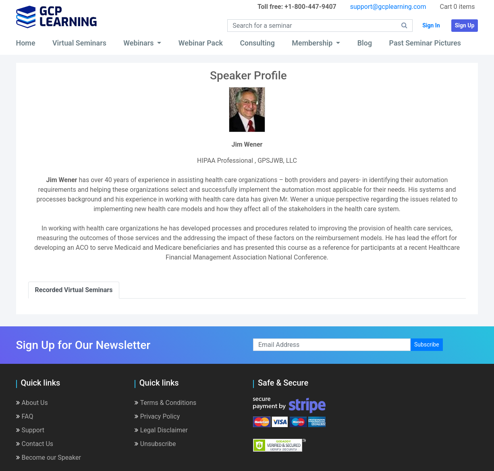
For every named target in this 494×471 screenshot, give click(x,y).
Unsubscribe (155, 444)
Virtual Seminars (79, 43)
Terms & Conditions (166, 403)
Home (25, 43)
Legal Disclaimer (161, 430)
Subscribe (426, 344)
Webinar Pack (201, 43)
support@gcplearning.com (388, 6)
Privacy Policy (157, 416)
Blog (364, 43)
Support (30, 430)
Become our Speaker (48, 457)
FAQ (24, 416)
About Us (32, 403)
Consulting (257, 43)
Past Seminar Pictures (425, 43)
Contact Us (35, 444)
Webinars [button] (139, 43)
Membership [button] (313, 43)
